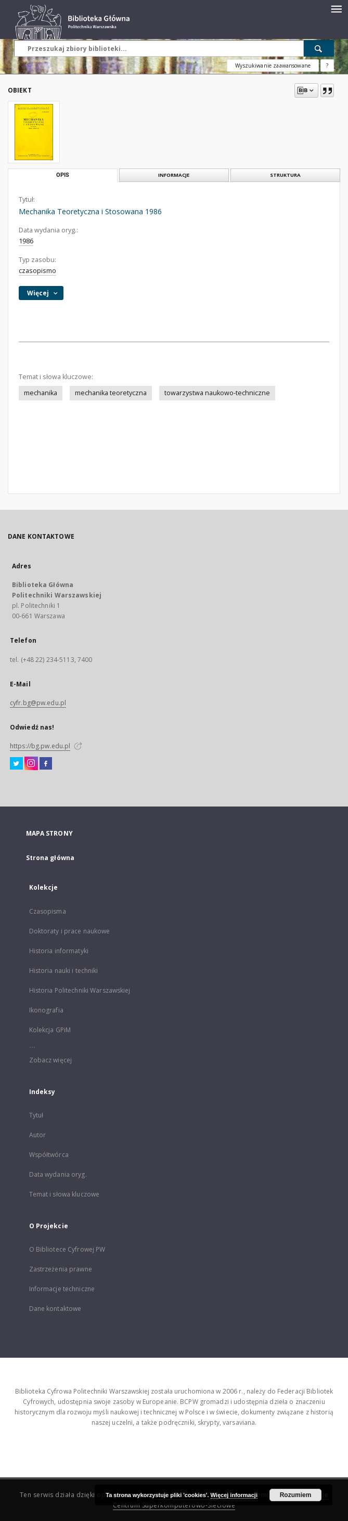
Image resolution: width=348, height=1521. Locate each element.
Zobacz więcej (50, 1060)
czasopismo (37, 270)
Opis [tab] (62, 175)
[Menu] (336, 8)
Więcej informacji (234, 1495)
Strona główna (50, 857)
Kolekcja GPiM (50, 1029)
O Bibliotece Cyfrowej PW (67, 1249)
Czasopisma (47, 911)
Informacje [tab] (173, 175)
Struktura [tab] (285, 175)
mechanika (40, 392)
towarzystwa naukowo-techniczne (217, 392)
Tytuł (36, 1115)
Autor (37, 1134)
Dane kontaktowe (55, 1308)
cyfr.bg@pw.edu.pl (38, 702)
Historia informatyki (58, 950)
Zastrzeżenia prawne (60, 1269)
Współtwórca (49, 1154)
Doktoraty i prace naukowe (69, 931)
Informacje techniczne (62, 1288)
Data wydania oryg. (58, 1174)
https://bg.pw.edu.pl (40, 746)
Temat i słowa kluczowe (64, 1194)
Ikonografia (46, 1010)
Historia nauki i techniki (63, 970)
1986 (26, 241)
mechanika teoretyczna (111, 392)
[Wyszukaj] (319, 48)
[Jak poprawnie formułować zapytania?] (327, 65)
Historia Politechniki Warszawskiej (80, 990)
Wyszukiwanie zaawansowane (273, 65)
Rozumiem (296, 1495)
